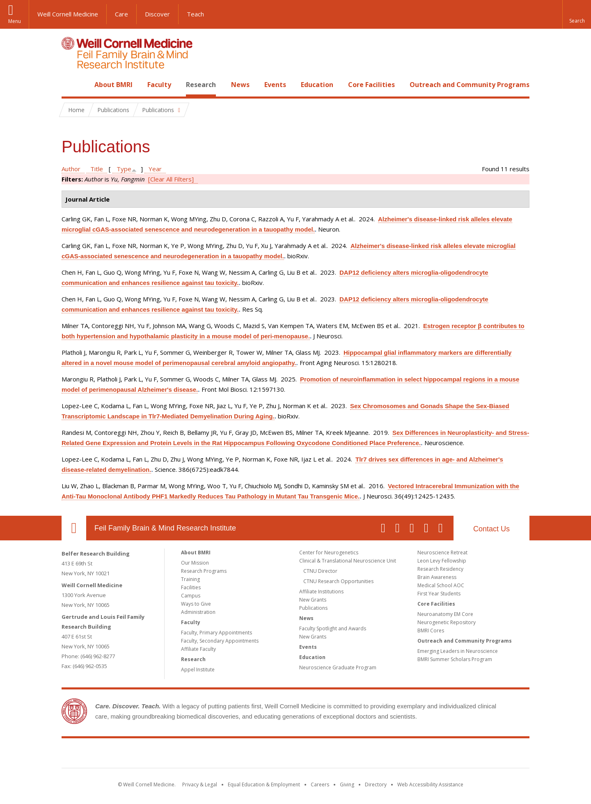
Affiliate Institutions (321, 591)
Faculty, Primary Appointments (216, 632)
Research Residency (440, 568)
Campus (190, 595)
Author (71, 169)
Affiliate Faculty (198, 648)
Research (201, 84)
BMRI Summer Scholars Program (454, 659)
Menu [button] (14, 21)
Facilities (191, 587)
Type (124, 169)
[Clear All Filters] (171, 179)
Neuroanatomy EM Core (445, 614)
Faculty (159, 84)
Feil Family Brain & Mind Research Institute (165, 528)
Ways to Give (196, 603)
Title (96, 169)
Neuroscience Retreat (442, 552)
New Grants (312, 599)
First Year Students (438, 593)
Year (155, 169)
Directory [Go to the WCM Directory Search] (376, 784)
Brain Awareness (436, 577)
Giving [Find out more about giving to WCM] (347, 784)
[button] (576, 14)
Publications (313, 607)
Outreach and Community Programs (469, 84)
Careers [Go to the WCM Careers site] (320, 784)
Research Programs (204, 570)
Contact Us (491, 529)
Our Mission (195, 562)
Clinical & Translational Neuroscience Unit (347, 560)
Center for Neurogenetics (328, 552)
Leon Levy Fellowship (441, 560)
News (240, 84)
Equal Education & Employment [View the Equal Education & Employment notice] (264, 784)
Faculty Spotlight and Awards (332, 628)
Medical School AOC (440, 585)
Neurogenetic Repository (446, 622)
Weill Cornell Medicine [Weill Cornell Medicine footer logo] (235, 755)
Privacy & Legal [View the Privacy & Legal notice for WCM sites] (199, 784)
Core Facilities (371, 84)
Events (275, 84)
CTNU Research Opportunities (338, 581)
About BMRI (113, 84)
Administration (198, 612)
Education (317, 84)
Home (71, 85)
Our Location (74, 528)
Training (190, 579)
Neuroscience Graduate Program (337, 667)
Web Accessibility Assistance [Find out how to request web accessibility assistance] (430, 784)
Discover (157, 14)
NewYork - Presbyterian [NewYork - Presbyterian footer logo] (364, 755)
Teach (195, 14)
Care (121, 14)
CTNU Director (320, 570)
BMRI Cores (430, 630)
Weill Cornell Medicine (67, 14)
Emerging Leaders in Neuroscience (457, 651)
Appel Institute (198, 669)
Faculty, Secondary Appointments (220, 640)
